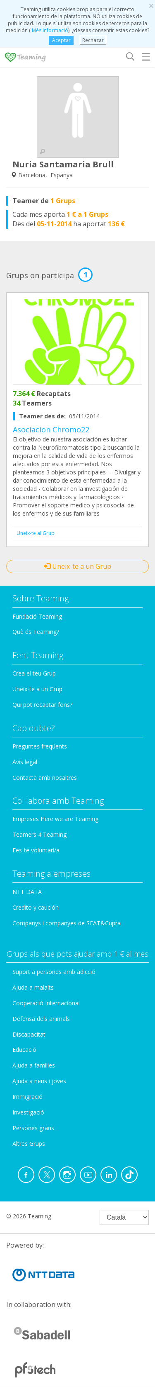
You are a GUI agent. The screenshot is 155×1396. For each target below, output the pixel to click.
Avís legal (24, 762)
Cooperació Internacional (46, 1003)
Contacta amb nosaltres (44, 777)
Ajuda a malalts (33, 987)
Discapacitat (28, 1034)
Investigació (28, 1112)
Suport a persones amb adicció (53, 972)
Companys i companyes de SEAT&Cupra (66, 923)
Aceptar (61, 40)
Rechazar (93, 40)
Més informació (49, 30)
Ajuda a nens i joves (39, 1081)
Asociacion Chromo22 (51, 429)
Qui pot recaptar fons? (42, 705)
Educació (24, 1049)
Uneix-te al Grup (36, 533)
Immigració (27, 1096)
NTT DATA (27, 892)
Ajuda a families (33, 1065)
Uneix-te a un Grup (77, 566)
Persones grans (33, 1128)
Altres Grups (28, 1143)
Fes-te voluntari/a (36, 850)
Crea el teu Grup (34, 673)
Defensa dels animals (41, 1019)
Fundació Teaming (37, 616)
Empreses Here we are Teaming (55, 819)
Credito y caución (35, 907)
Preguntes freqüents (39, 746)
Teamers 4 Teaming (39, 834)
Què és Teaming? (35, 632)
